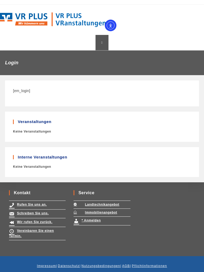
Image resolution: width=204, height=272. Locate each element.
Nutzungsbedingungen (100, 266)
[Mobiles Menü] (102, 42)
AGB (126, 266)
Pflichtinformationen (149, 266)
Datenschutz (69, 266)
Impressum (46, 266)
